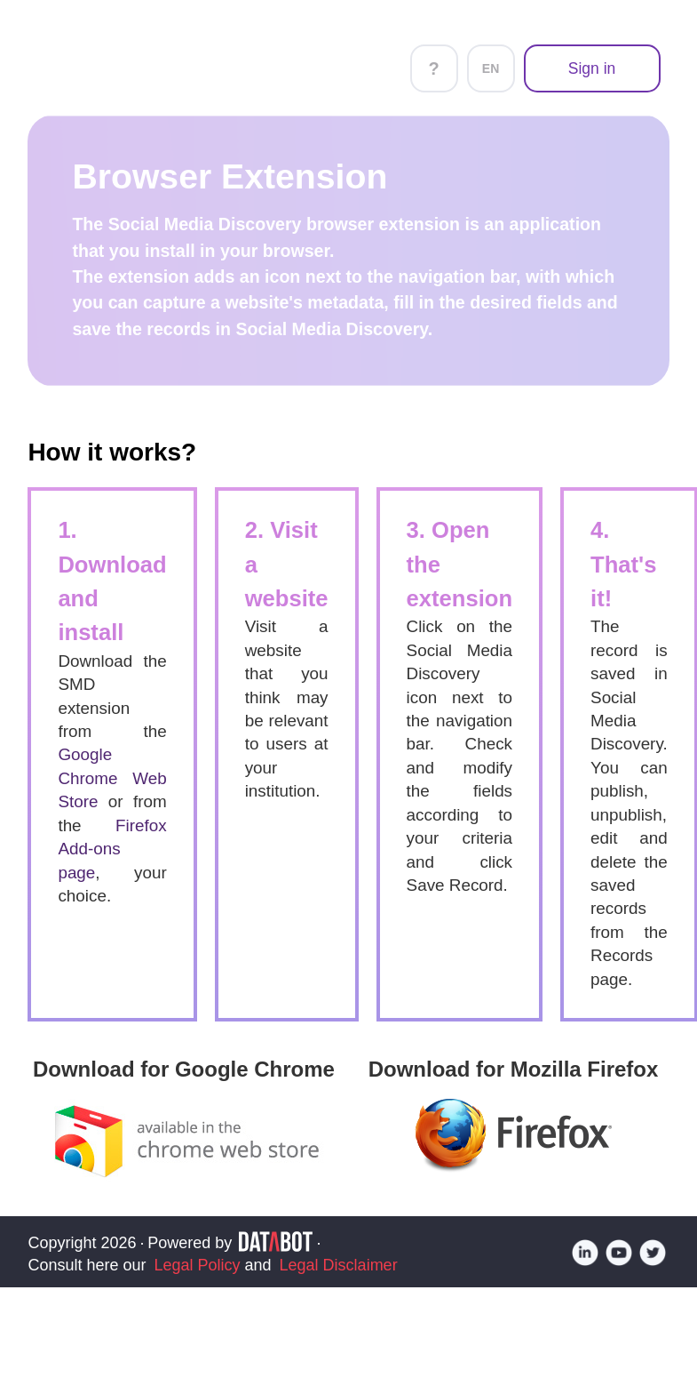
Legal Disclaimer (339, 1265)
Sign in (592, 68)
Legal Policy (197, 1265)
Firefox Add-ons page (112, 849)
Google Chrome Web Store (112, 778)
